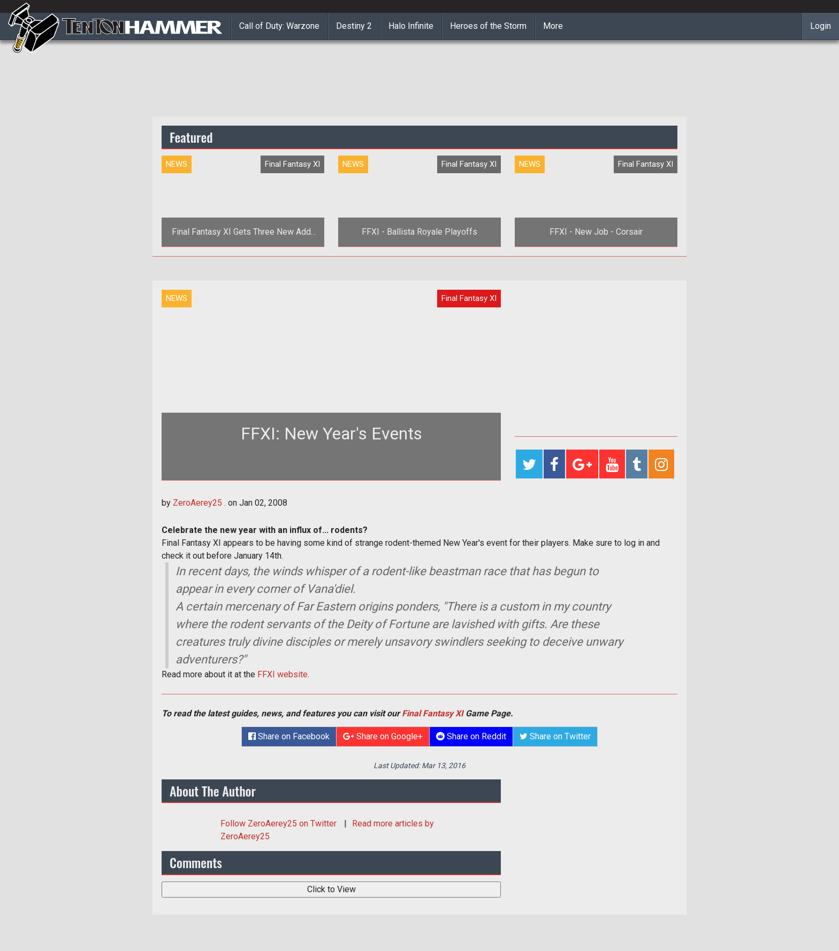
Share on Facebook (289, 736)
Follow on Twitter (279, 823)
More (553, 26)
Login (820, 26)
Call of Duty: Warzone (279, 26)
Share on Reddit (471, 736)
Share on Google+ (383, 736)
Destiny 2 (354, 26)
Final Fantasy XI (432, 713)
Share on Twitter (555, 736)
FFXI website (282, 674)
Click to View (331, 889)
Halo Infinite (410, 26)
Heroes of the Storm (488, 26)
